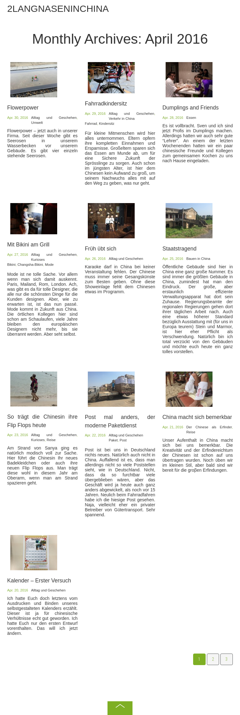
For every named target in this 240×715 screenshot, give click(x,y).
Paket (113, 440)
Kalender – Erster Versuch (39, 580)
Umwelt (37, 122)
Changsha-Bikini (30, 264)
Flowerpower (22, 108)
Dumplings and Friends (190, 108)
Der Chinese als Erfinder (209, 427)
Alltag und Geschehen (54, 117)
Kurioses (38, 259)
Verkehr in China (122, 118)
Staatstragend (179, 249)
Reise (51, 440)
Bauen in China (198, 258)
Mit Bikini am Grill (28, 244)
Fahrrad (91, 123)
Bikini (11, 264)
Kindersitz (106, 123)
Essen (191, 117)
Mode (49, 264)
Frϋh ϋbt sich (100, 249)
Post (123, 440)
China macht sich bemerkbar (197, 417)
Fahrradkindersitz (106, 103)
